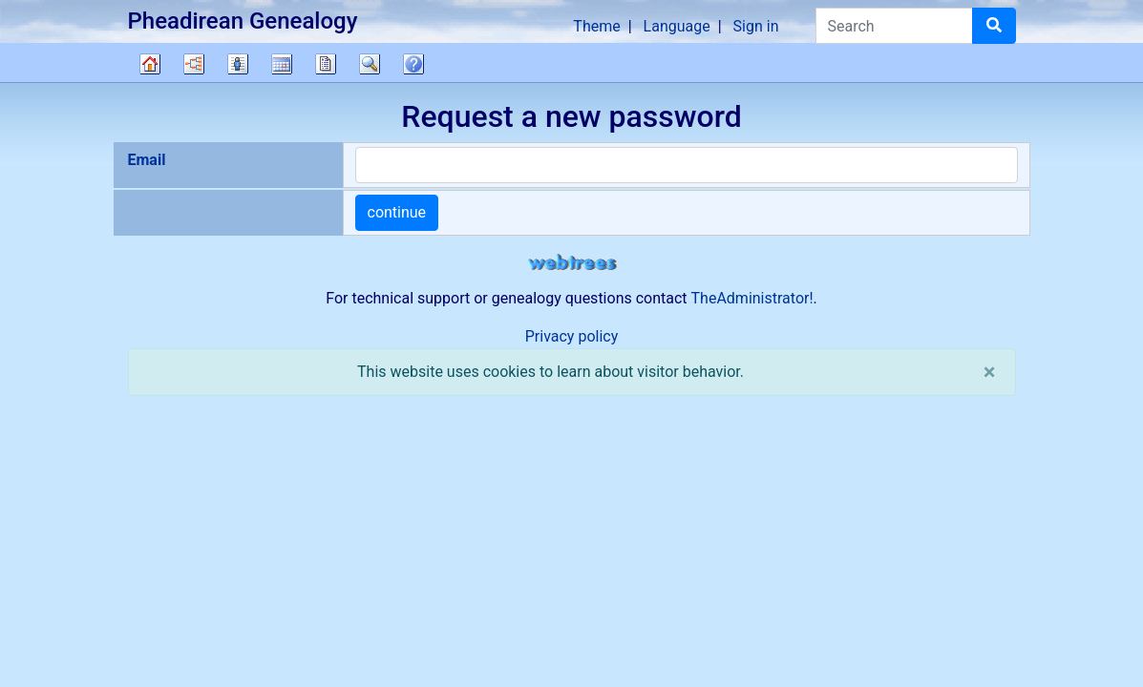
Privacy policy (572, 336)
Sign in (756, 26)
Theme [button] (596, 26)
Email (147, 160)
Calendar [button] (281, 64)
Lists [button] (237, 64)
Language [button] (677, 26)
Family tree (149, 64)
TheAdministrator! (752, 298)
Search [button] (369, 64)
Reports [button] (325, 64)
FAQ (413, 64)
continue (397, 212)
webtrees (572, 263)
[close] (989, 372)
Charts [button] (193, 64)
